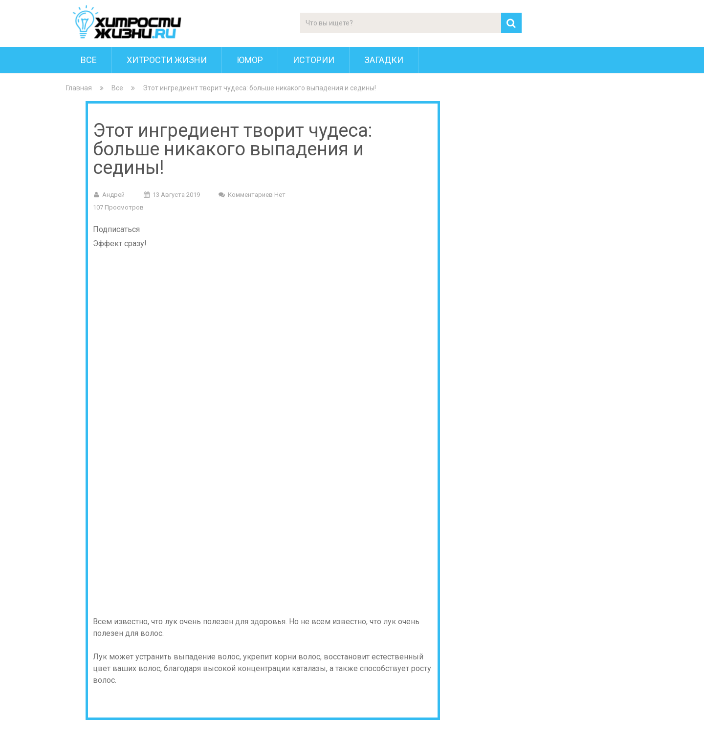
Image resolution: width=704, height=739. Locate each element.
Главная (79, 88)
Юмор (250, 60)
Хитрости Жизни (167, 60)
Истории (313, 60)
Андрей (113, 194)
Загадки (383, 60)
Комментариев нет (257, 194)
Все (89, 60)
